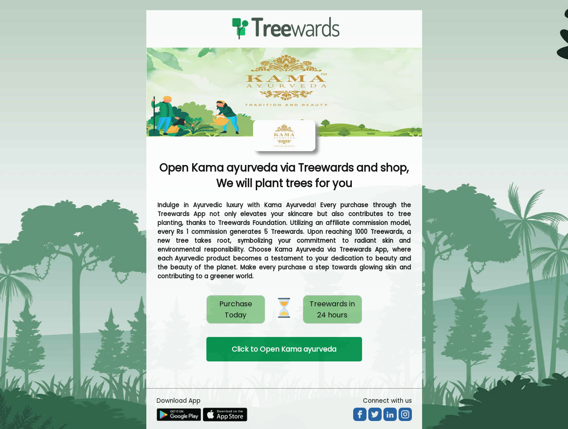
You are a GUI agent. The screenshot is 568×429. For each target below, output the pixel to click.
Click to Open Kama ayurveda (284, 349)
